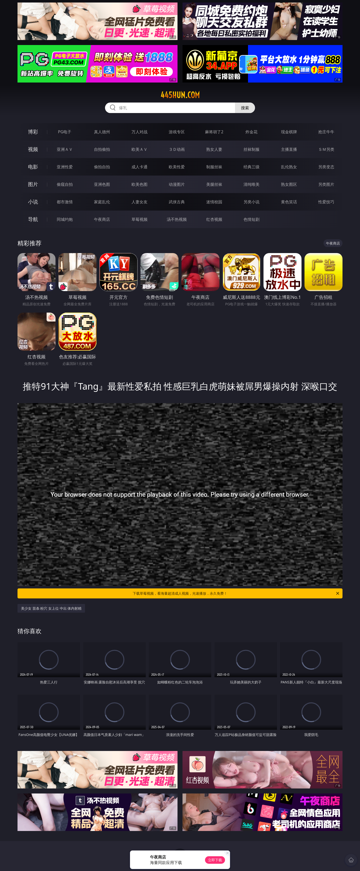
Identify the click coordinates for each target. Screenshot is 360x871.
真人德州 (102, 132)
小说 (33, 201)
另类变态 (326, 167)
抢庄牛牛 (326, 132)
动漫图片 (177, 184)
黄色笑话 (289, 202)
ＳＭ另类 (326, 149)
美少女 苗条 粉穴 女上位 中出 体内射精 (51, 608)
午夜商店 (102, 219)
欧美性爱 (177, 167)
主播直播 (289, 149)
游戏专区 (177, 132)
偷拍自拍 (102, 167)
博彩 (33, 131)
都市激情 (65, 202)
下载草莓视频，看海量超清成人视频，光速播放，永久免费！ (236, 593)
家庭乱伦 (102, 202)
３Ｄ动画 (177, 149)
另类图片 (326, 184)
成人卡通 (140, 167)
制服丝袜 (214, 167)
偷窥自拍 (65, 184)
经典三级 (252, 167)
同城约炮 (65, 219)
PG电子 (64, 132)
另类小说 (252, 202)
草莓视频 (140, 219)
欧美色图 (140, 184)
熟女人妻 (214, 149)
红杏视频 (214, 219)
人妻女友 (140, 202)
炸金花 (252, 132)
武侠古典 (177, 202)
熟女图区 (289, 184)
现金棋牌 (289, 132)
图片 (33, 184)
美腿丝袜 (214, 184)
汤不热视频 (177, 219)
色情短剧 (252, 219)
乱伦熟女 (289, 167)
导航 (33, 219)
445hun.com (180, 95)
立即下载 (215, 859)
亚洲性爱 (65, 167)
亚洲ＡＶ (65, 149)
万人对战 (140, 132)
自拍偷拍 (102, 149)
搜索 (245, 108)
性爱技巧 (326, 202)
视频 (33, 149)
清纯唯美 (252, 184)
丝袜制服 (252, 149)
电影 (33, 166)
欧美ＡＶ (140, 149)
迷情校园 (214, 202)
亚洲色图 (102, 184)
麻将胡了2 (214, 132)
